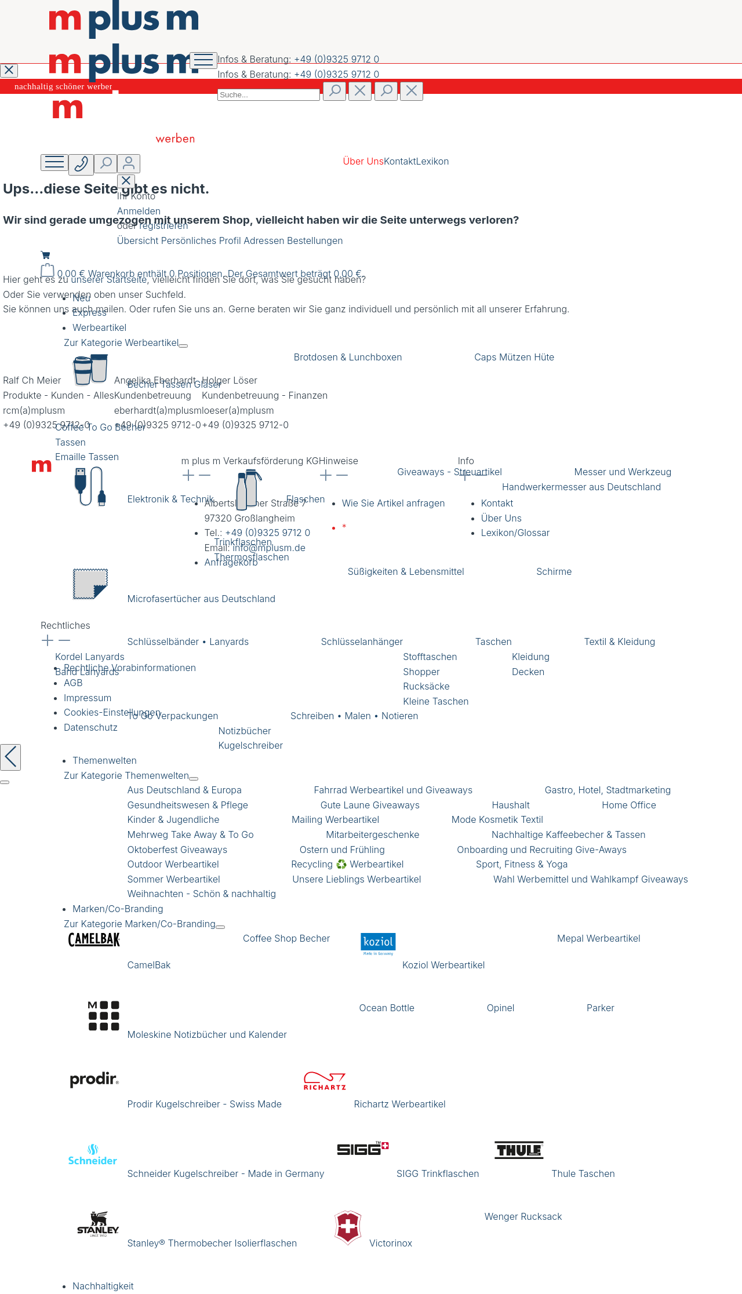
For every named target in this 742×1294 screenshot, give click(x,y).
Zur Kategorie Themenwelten (126, 775)
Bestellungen (315, 240)
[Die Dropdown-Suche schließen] (411, 91)
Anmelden (139, 211)
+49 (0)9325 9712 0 (336, 59)
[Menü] (54, 162)
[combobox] (268, 95)
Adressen (265, 240)
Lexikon (432, 161)
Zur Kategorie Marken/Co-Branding (140, 924)
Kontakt (400, 161)
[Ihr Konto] (128, 163)
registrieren (163, 225)
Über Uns (363, 161)
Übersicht (139, 240)
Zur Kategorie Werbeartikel (121, 342)
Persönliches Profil (202, 240)
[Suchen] (334, 91)
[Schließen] (4, 782)
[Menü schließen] (183, 346)
